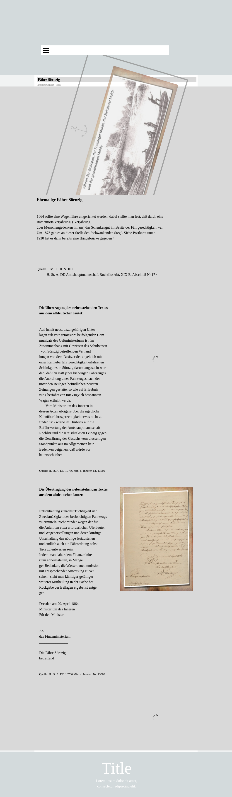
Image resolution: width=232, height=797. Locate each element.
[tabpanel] (116, 248)
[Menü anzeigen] (46, 50)
